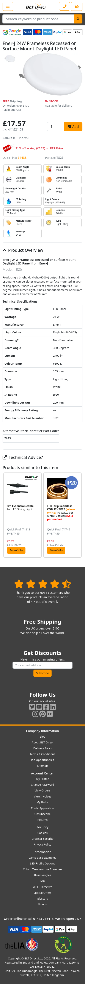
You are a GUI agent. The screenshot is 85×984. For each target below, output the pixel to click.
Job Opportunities (42, 760)
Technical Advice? (23, 457)
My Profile (42, 779)
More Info (16, 550)
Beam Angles (42, 875)
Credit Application (42, 808)
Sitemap (42, 766)
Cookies (42, 833)
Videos (42, 904)
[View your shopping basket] (76, 6)
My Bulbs (43, 802)
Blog (42, 736)
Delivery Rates (42, 748)
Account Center (42, 773)
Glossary (42, 898)
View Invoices (42, 796)
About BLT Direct (43, 742)
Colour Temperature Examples (42, 869)
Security (42, 827)
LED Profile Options (42, 863)
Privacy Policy (42, 844)
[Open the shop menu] (8, 6)
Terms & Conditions (42, 754)
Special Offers (43, 893)
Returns (42, 820)
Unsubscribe (42, 814)
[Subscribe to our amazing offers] (42, 665)
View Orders (42, 790)
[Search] (78, 18)
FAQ (42, 881)
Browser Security (43, 839)
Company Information (42, 731)
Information (42, 852)
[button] (79, 515)
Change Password (42, 785)
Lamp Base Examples (42, 858)
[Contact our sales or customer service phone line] (64, 6)
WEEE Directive (42, 887)
